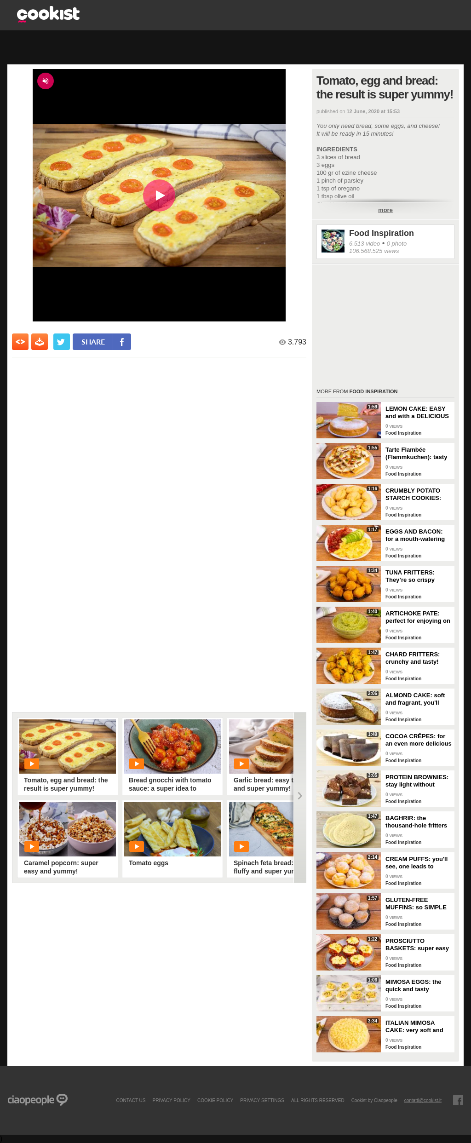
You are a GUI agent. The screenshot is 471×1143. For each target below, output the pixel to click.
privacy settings (262, 1100)
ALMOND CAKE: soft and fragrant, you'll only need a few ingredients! (415, 699)
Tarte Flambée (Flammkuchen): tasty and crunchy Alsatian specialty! (416, 453)
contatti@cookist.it (423, 1100)
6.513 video (364, 243)
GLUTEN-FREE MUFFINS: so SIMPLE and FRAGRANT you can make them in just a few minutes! (416, 903)
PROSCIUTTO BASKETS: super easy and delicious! (417, 944)
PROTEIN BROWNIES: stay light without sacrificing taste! (416, 781)
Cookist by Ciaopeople (374, 1100)
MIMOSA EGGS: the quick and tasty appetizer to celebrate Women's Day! (416, 985)
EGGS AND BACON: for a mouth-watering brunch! (415, 535)
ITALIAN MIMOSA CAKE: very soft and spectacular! (414, 1026)
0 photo (397, 243)
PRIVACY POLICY (171, 1100)
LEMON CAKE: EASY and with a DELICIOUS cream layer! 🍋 (417, 412)
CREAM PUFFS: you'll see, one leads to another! (416, 863)
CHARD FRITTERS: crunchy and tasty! (412, 658)
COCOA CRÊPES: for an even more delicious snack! (418, 740)
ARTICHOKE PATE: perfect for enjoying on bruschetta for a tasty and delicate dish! (417, 617)
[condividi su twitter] (61, 341)
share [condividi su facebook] (93, 341)
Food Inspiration (381, 233)
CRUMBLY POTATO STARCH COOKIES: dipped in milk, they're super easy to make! (416, 494)
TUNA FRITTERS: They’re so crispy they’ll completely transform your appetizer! (410, 576)
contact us (130, 1100)
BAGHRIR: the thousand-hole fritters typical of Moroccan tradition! (416, 822)
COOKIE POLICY (215, 1100)
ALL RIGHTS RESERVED (318, 1100)
